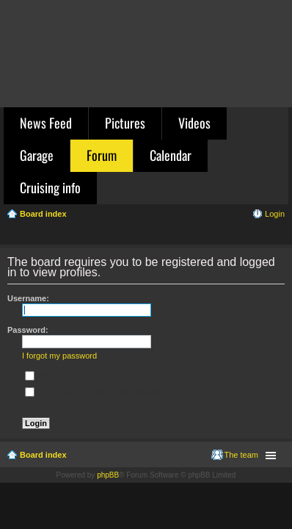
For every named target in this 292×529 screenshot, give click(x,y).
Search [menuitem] (279, 235)
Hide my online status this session (93, 391)
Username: (28, 298)
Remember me (58, 375)
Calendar (170, 155)
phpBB (108, 475)
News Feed (46, 122)
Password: (27, 329)
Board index (43, 454)
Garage (37, 155)
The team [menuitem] (241, 454)
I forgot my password (59, 355)
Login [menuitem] (275, 213)
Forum (102, 155)
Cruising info (50, 187)
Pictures (125, 122)
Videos (194, 122)
